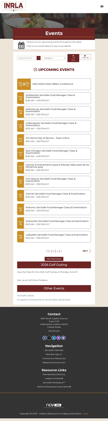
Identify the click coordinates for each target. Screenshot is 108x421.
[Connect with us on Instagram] (58, 338)
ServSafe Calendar (54, 350)
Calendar (85, 57)
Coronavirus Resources (54, 358)
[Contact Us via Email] (63, 338)
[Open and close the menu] (66, 6)
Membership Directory (54, 374)
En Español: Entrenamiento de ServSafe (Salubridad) (43, 299)
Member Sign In (54, 354)
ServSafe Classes (25, 295)
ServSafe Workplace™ (54, 382)
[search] (39, 58)
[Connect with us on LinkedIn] (54, 338)
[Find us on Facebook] (44, 338)
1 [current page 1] (46, 251)
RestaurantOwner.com (54, 362)
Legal (85, 413)
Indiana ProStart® (54, 378)
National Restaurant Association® (54, 386)
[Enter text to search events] (27, 58)
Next (87, 251)
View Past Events (54, 259)
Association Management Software (54, 406)
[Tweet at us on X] (49, 338)
